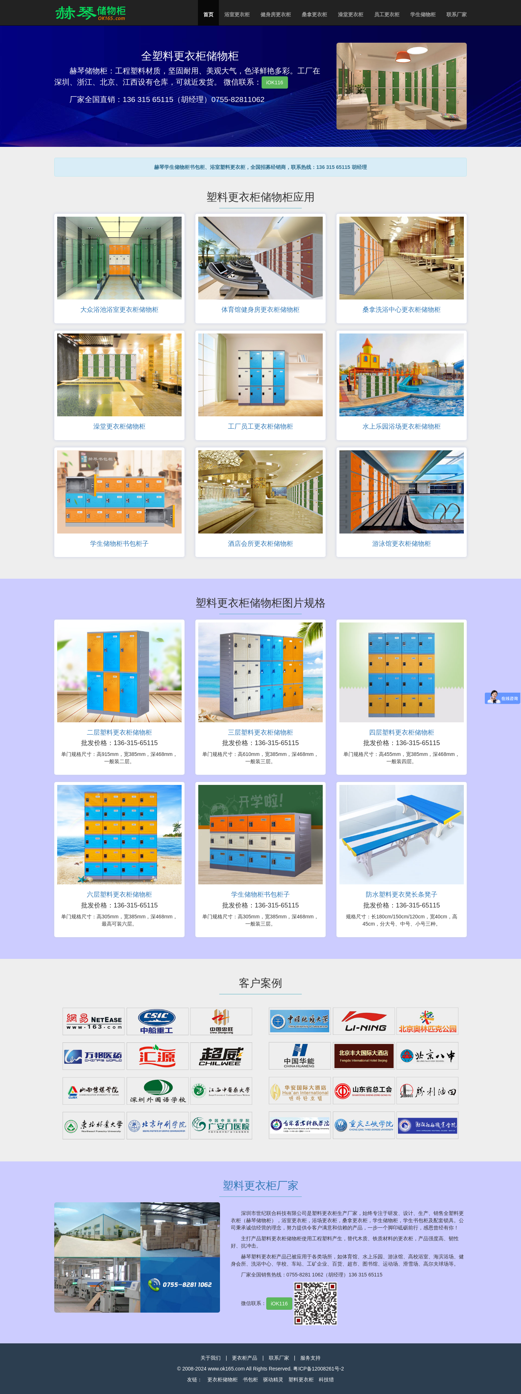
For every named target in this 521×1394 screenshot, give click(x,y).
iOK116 (274, 82)
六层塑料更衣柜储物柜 (119, 894)
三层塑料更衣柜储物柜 (260, 732)
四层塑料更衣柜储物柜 (401, 732)
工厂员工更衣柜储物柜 (260, 426)
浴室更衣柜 (237, 14)
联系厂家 (456, 14)
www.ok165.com (226, 1369)
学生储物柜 (423, 14)
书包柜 (250, 1379)
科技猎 (326, 1379)
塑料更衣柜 (301, 1379)
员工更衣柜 (386, 14)
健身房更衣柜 (275, 14)
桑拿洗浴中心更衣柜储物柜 (402, 309)
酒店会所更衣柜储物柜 (260, 543)
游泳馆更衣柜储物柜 (401, 543)
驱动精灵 (273, 1379)
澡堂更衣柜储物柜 (119, 426)
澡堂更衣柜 (350, 14)
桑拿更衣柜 (314, 14)
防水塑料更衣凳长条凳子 (401, 894)
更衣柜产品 (244, 1358)
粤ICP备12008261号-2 (318, 1369)
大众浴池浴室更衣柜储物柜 (119, 309)
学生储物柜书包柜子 (119, 543)
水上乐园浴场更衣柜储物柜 (402, 426)
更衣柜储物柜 (222, 1379)
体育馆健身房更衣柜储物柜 (260, 309)
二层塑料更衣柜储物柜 (119, 732)
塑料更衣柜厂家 (260, 1185)
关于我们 (210, 1358)
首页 (208, 14)
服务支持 (310, 1358)
